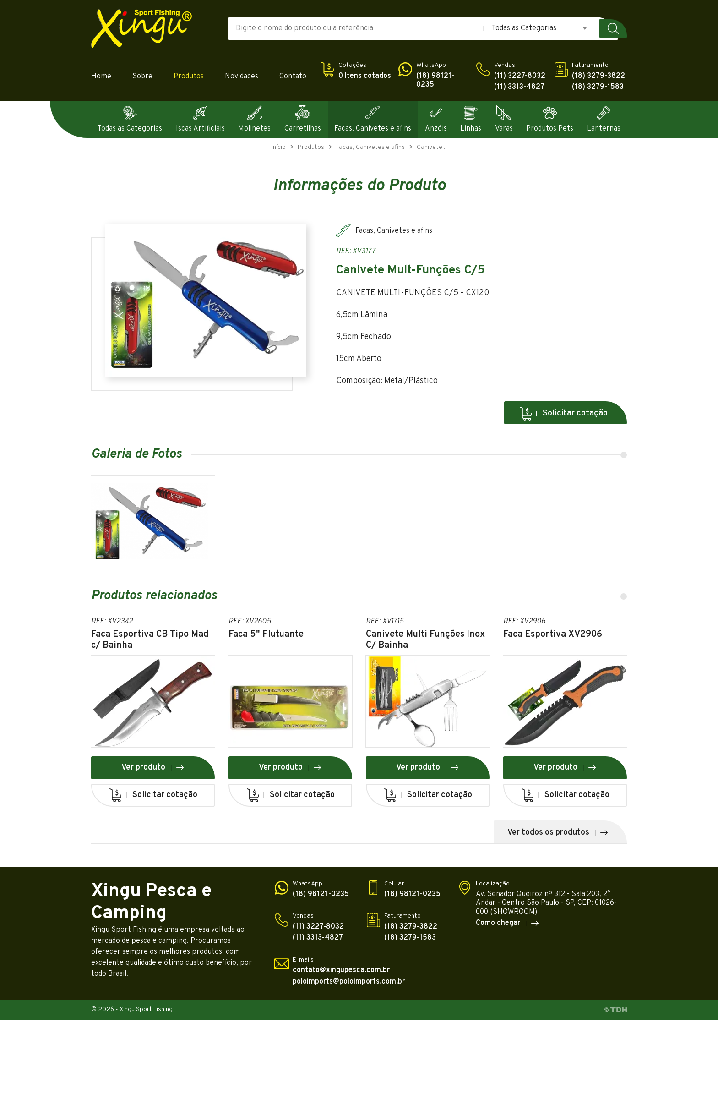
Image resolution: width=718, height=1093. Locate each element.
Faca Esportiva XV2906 (552, 634)
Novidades (241, 76)
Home (101, 76)
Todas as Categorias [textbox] (524, 28)
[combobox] (540, 28)
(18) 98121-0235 (435, 80)
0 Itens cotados (364, 76)
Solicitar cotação (563, 414)
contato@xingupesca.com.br (341, 970)
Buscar (613, 28)
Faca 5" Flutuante (266, 634)
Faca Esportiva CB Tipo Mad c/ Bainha (150, 640)
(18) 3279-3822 (598, 76)
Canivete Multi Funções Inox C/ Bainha (425, 640)
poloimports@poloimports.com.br (349, 982)
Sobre (142, 76)
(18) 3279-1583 (598, 87)
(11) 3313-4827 (519, 87)
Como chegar (507, 923)
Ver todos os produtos (558, 832)
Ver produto (153, 767)
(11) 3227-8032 (519, 76)
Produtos (189, 76)
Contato (292, 76)
